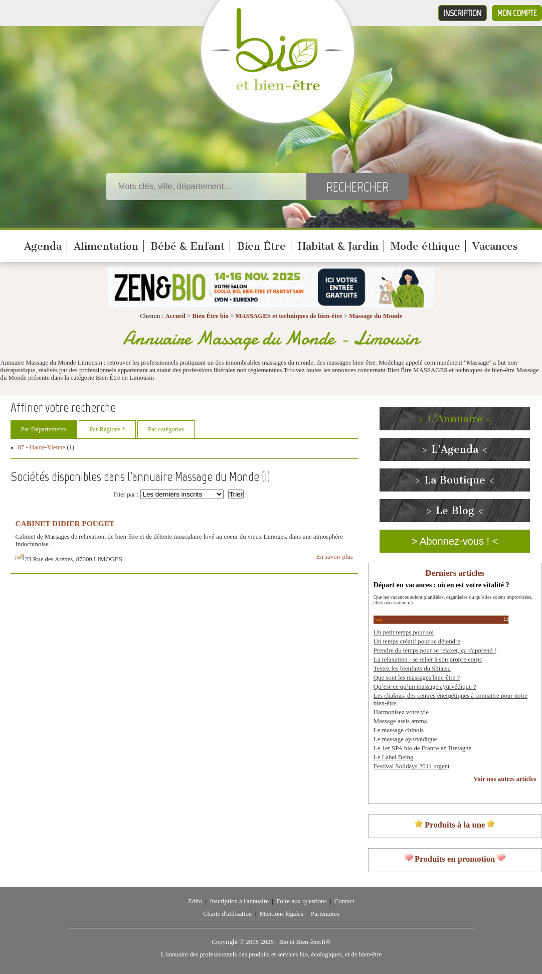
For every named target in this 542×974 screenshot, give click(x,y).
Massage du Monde (375, 315)
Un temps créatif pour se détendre (417, 641)
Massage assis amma (400, 721)
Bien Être (261, 246)
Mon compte (516, 13)
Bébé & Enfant (187, 246)
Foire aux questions (301, 901)
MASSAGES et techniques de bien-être (288, 315)
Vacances (495, 246)
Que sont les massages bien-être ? (417, 677)
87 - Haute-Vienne (41, 447)
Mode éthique (425, 246)
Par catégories (166, 429)
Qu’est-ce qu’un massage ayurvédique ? (425, 686)
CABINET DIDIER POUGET (65, 523)
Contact (344, 901)
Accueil (175, 315)
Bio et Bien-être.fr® (304, 941)
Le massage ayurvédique (405, 739)
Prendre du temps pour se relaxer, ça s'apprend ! (435, 650)
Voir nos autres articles (504, 778)
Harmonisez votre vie (401, 712)
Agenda (43, 246)
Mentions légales (281, 913)
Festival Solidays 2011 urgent (412, 766)
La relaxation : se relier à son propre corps (428, 659)
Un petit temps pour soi (404, 632)
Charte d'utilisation (227, 913)
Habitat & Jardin (338, 246)
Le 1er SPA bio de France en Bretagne (422, 748)
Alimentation (106, 246)
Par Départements (44, 429)
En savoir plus (334, 556)
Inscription (462, 13)
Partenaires (325, 913)
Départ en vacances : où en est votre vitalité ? (441, 585)
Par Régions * (107, 429)
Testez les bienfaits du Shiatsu (412, 668)
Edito (195, 901)
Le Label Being (394, 757)
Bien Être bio (211, 315)
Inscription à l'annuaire (239, 901)
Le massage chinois (399, 730)
